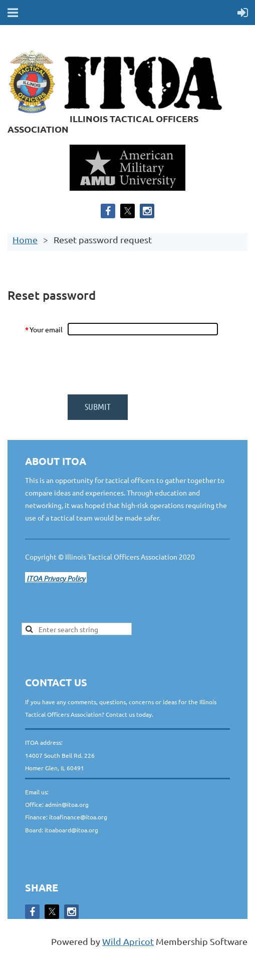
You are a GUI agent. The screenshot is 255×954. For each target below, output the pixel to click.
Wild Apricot (128, 941)
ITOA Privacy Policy (56, 578)
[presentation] (144, 364)
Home (25, 239)
